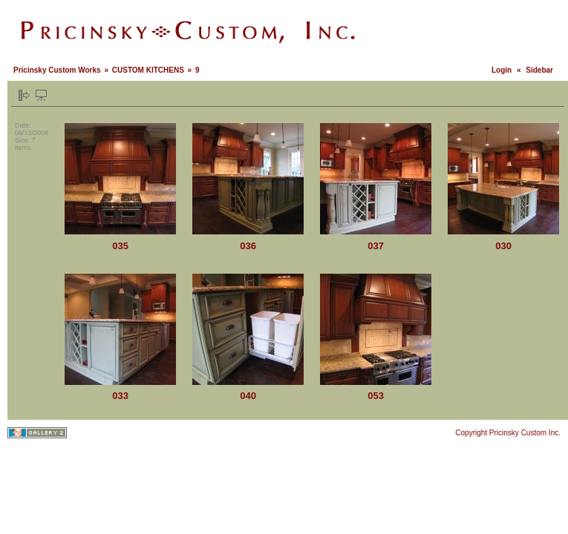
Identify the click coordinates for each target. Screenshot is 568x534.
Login (502, 70)
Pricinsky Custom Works (57, 70)
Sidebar (539, 70)
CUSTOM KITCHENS (148, 70)
